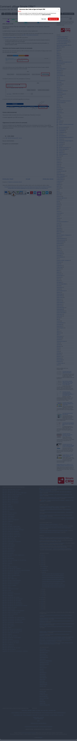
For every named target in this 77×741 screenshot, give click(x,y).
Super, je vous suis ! (53, 19)
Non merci (44, 19)
